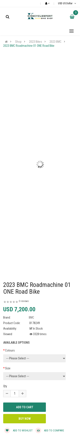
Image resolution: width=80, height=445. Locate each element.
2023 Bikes (35, 41)
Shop (18, 41)
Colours (10, 350)
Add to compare (49, 430)
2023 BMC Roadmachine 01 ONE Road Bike (28, 45)
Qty (5, 386)
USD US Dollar (67, 3)
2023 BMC (55, 41)
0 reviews (24, 301)
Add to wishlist (18, 430)
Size (7, 368)
